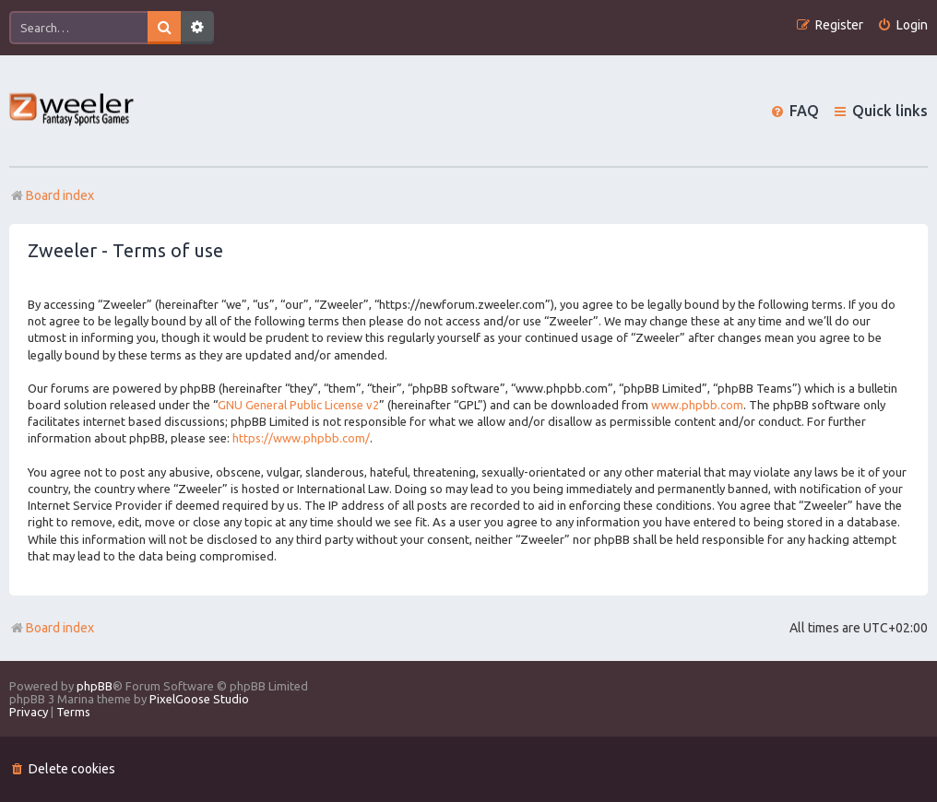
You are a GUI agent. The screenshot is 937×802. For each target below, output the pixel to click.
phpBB (95, 685)
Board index (51, 627)
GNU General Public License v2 (298, 404)
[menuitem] (902, 25)
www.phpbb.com (697, 404)
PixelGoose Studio (199, 698)
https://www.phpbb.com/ (301, 437)
